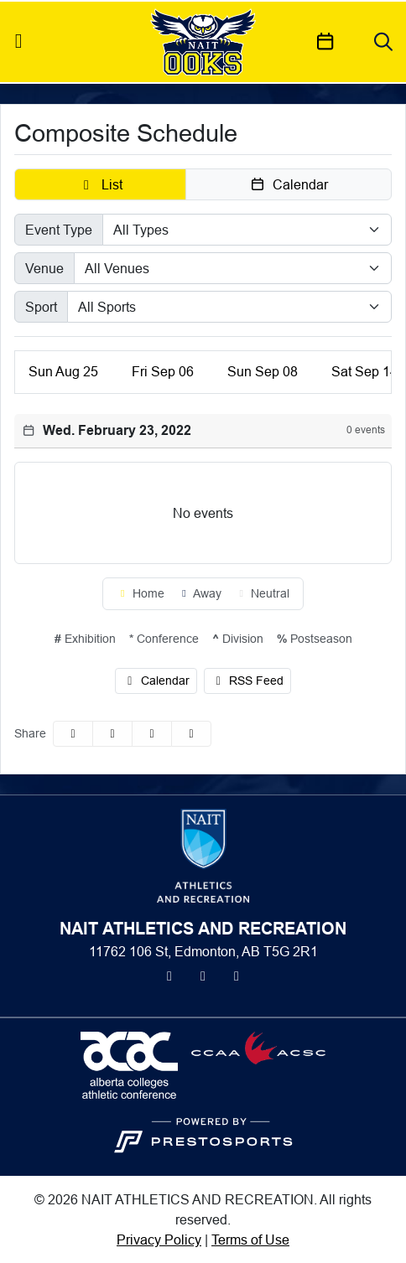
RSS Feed (247, 680)
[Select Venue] (233, 268)
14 (364, 371)
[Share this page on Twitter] (112, 734)
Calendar (156, 680)
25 (63, 371)
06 (163, 371)
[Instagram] (203, 975)
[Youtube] (236, 975)
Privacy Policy (159, 1239)
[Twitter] (169, 975)
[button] (100, 184)
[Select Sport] (229, 307)
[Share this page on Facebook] (73, 734)
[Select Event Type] (247, 230)
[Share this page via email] (152, 734)
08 (262, 371)
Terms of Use (250, 1239)
